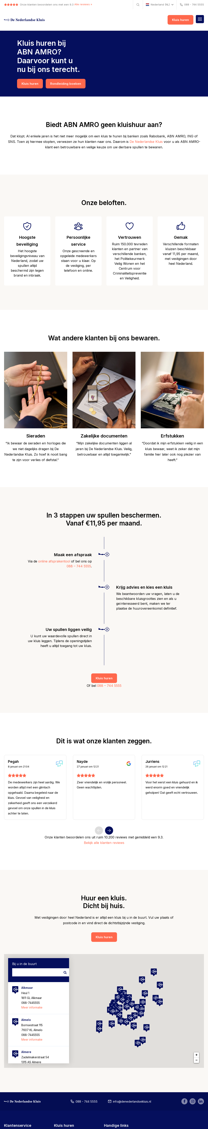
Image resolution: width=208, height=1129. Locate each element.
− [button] (196, 1060)
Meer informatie (31, 1007)
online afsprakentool (54, 561)
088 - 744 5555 (191, 5)
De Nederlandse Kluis (146, 142)
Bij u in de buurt (24, 964)
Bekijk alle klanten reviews (104, 843)
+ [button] (196, 1055)
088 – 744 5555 (79, 566)
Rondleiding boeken (65, 84)
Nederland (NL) (158, 4)
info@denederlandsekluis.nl (126, 1102)
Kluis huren (180, 20)
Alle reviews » (83, 4)
